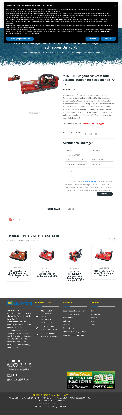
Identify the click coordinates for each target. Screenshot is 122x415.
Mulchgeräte (35, 52)
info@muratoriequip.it (49, 333)
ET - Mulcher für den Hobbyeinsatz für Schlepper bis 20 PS (18, 274)
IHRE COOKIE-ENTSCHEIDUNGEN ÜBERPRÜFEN (50, 395)
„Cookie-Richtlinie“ (67, 13)
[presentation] (83, 196)
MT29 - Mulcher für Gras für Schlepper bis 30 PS (104, 273)
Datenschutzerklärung (90, 182)
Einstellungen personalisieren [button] (20, 39)
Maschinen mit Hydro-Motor (73, 335)
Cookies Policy (56, 403)
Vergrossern (33, 113)
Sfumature (47, 406)
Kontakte (94, 324)
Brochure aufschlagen (93, 123)
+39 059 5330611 (50, 326)
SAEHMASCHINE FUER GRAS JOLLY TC (75, 331)
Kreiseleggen (68, 318)
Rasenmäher (68, 324)
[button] (115, 6)
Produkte (94, 318)
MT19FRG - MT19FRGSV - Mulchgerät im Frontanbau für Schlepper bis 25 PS (75, 276)
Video (71, 209)
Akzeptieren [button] (108, 39)
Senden (104, 194)
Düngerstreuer (68, 328)
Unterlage (53, 209)
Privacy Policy (44, 403)
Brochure (17, 219)
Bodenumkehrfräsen (71, 314)
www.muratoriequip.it (49, 336)
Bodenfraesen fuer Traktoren (74, 311)
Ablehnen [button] (92, 39)
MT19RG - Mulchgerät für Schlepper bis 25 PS (47, 274)
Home (24, 52)
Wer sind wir (95, 314)
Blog (92, 321)
